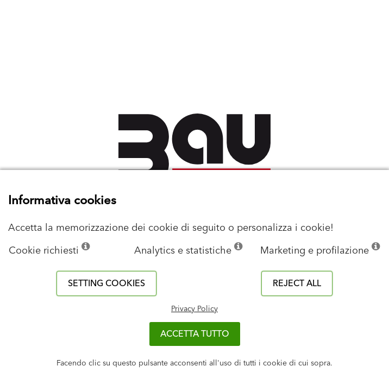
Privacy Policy (194, 309)
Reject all (297, 283)
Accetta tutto (194, 334)
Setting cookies (106, 283)
